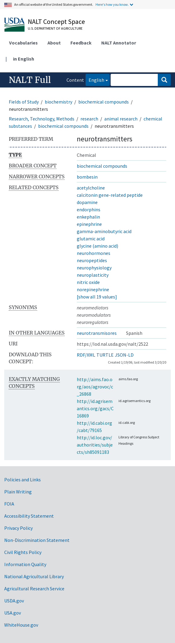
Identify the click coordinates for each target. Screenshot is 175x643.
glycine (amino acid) (97, 246)
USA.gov (12, 613)
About (54, 43)
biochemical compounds (103, 102)
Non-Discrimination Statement (37, 540)
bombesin (87, 177)
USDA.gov (14, 601)
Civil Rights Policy (22, 552)
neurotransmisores (97, 333)
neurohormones (93, 253)
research (89, 119)
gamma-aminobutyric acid (104, 231)
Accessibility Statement (29, 516)
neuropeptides (92, 260)
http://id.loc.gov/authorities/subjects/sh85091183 (95, 444)
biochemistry (58, 102)
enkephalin (88, 217)
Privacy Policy (18, 528)
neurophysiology (94, 268)
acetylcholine (91, 188)
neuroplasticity (93, 275)
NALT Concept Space (56, 21)
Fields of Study (24, 102)
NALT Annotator (118, 43)
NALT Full (30, 79)
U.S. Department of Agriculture (55, 28)
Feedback (81, 43)
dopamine (87, 202)
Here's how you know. (112, 4)
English (95, 79)
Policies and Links (22, 479)
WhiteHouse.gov (21, 625)
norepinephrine (93, 289)
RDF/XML (86, 355)
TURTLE (105, 355)
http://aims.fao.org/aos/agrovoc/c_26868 (95, 386)
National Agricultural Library (34, 576)
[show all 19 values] (97, 297)
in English (23, 59)
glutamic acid (91, 239)
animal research (121, 119)
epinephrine (89, 224)
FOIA (9, 504)
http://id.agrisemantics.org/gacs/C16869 (95, 408)
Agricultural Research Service (34, 588)
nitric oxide (88, 282)
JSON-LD (124, 355)
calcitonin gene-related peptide (110, 195)
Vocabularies (23, 43)
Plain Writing (18, 492)
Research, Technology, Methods (41, 119)
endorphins (88, 209)
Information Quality (25, 564)
